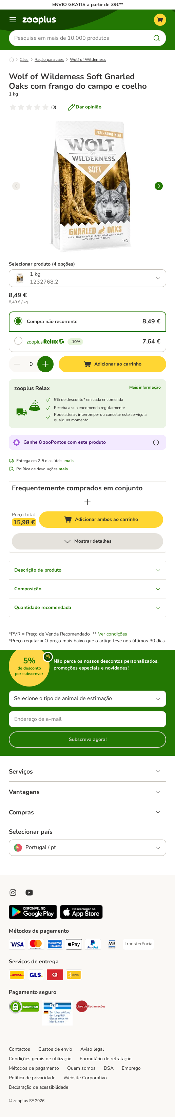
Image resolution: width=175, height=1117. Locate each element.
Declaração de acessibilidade (38, 1087)
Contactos (19, 1049)
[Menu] (13, 20)
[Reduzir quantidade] (17, 364)
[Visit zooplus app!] (33, 917)
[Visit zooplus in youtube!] (29, 892)
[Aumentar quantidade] (45, 364)
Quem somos (81, 1068)
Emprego (131, 1068)
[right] (159, 186)
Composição (87, 589)
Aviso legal (92, 1049)
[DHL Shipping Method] (17, 975)
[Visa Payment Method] (17, 945)
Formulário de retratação (106, 1058)
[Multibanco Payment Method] (112, 945)
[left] (16, 186)
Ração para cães (49, 59)
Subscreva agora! (87, 739)
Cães (24, 59)
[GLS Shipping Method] (36, 975)
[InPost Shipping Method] (74, 975)
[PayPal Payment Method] (93, 945)
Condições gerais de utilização (40, 1058)
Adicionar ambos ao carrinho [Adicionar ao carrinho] (113, 520)
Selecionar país (31, 831)
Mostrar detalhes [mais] (87, 541)
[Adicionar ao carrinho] (112, 364)
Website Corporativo (85, 1077)
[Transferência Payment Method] (138, 944)
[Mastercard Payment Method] (36, 945)
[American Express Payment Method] (55, 945)
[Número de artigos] (31, 364)
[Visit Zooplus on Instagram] (13, 892)
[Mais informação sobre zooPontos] (156, 442)
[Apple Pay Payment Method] (74, 945)
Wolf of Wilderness (88, 59)
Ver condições (112, 634)
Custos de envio (55, 1049)
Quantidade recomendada (87, 607)
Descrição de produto (87, 570)
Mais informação (145, 387)
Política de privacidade (32, 1077)
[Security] (24, 1008)
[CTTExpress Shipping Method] (55, 975)
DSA (109, 1068)
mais (69, 460)
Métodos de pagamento (34, 1068)
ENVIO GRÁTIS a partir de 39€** (87, 4)
